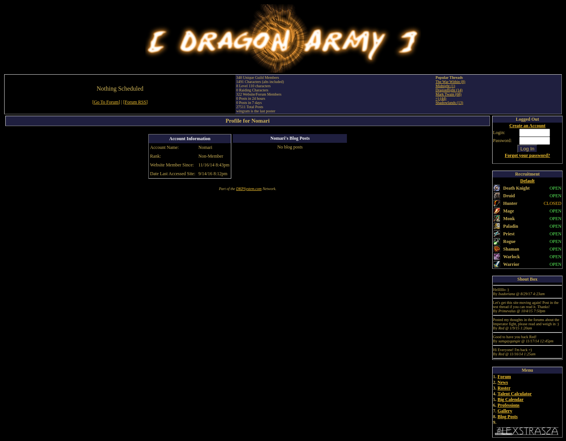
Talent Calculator (515, 393)
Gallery (505, 411)
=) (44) (441, 98)
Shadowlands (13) (449, 103)
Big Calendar (510, 399)
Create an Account (527, 125)
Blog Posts (508, 416)
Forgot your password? (527, 155)
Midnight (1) (445, 86)
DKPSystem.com (249, 189)
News (503, 382)
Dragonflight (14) (449, 90)
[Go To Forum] (106, 102)
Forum (504, 376)
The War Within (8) (450, 82)
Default (527, 181)
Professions (509, 405)
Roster (504, 388)
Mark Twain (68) (448, 94)
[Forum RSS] (135, 102)
